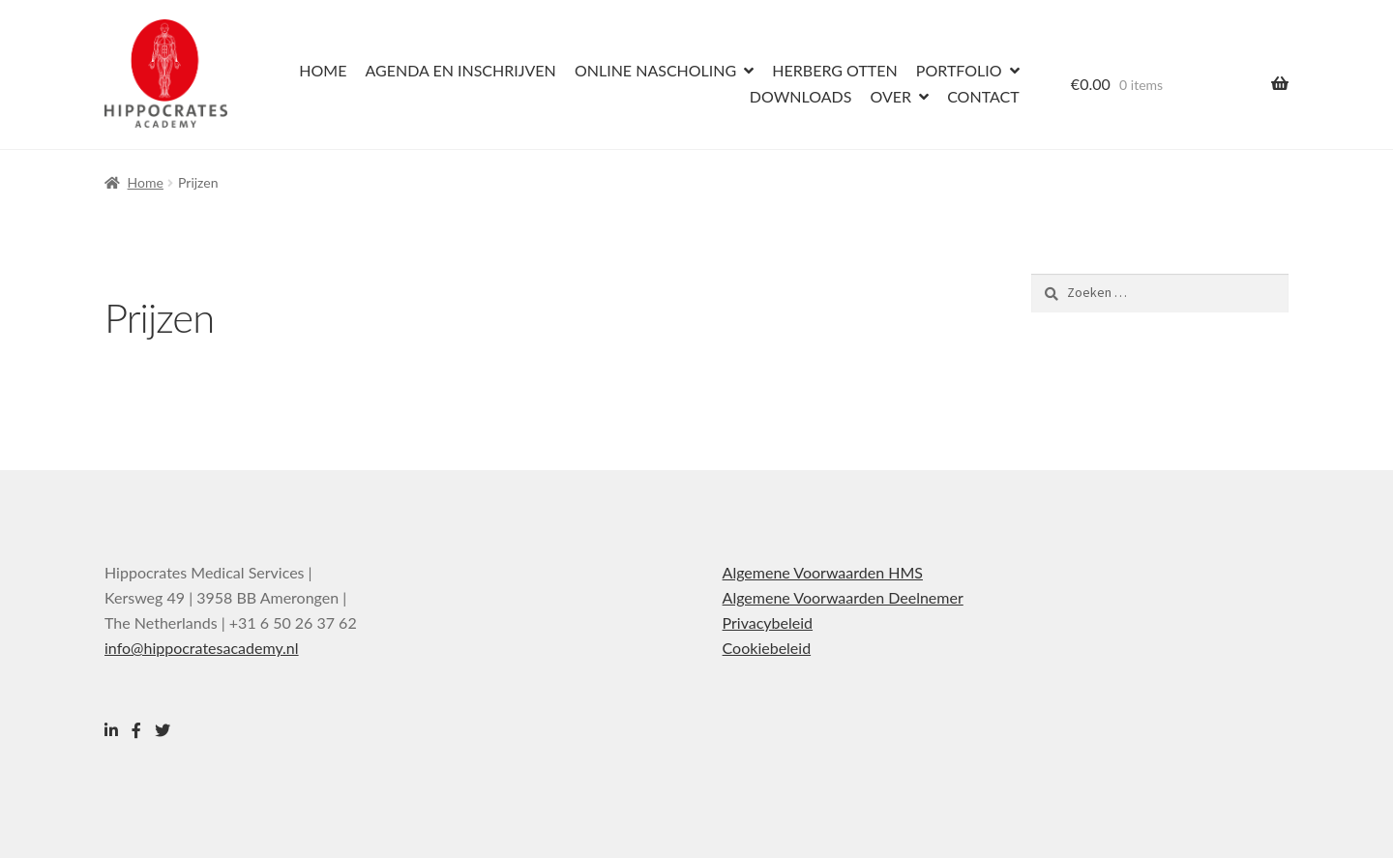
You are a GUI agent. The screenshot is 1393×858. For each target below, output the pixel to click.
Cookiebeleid (767, 647)
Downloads (800, 96)
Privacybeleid (768, 622)
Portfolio (959, 70)
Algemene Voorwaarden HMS (823, 572)
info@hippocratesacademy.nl (201, 647)
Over (890, 96)
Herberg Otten (834, 70)
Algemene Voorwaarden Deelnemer (843, 597)
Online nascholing (655, 70)
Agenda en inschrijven (460, 70)
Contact (983, 96)
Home (322, 70)
